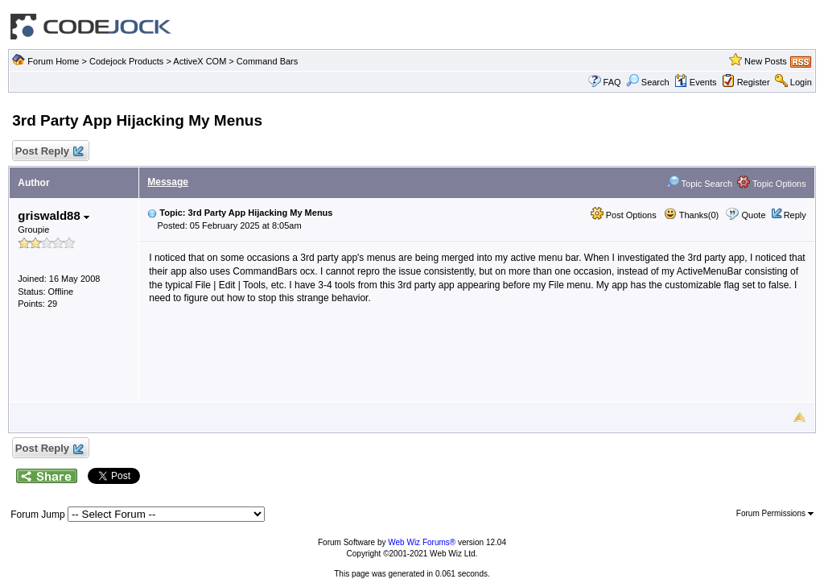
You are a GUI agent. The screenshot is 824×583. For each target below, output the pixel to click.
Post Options (624, 215)
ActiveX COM (199, 61)
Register (753, 82)
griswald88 (53, 215)
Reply (795, 215)
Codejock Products (126, 61)
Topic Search (699, 183)
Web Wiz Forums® (421, 542)
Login (801, 82)
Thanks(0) (691, 215)
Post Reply (48, 152)
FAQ (612, 82)
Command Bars (267, 61)
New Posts (765, 61)
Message (167, 182)
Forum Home (53, 61)
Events (695, 82)
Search (648, 82)
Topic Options (771, 183)
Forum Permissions (775, 513)
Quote (754, 215)
